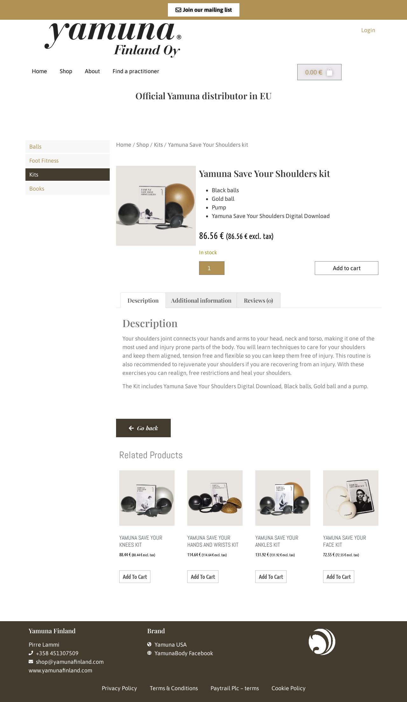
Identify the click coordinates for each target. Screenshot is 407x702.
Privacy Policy (119, 688)
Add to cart (347, 268)
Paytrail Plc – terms (234, 688)
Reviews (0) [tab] (258, 300)
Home (39, 71)
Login (368, 30)
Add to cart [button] (135, 576)
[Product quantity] (211, 268)
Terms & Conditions (174, 688)
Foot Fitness (44, 160)
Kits (33, 174)
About (92, 71)
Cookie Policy (289, 688)
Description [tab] (143, 300)
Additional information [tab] (201, 300)
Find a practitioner (136, 71)
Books (36, 188)
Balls (35, 146)
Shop (66, 71)
